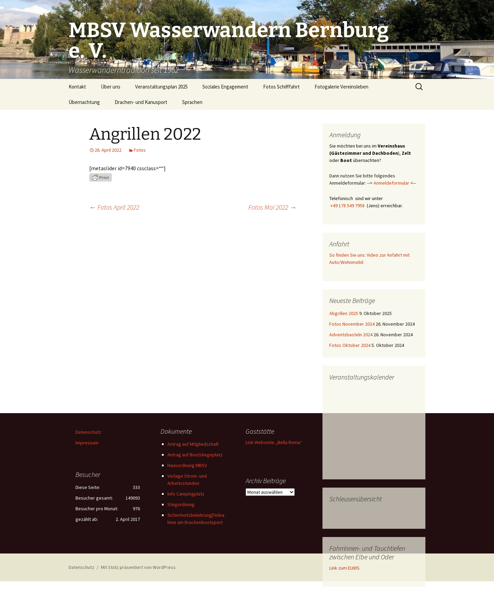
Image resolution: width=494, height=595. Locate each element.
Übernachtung (84, 102)
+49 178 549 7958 (347, 205)
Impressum (86, 443)
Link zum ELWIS (344, 568)
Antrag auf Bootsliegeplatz (195, 455)
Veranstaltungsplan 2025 (161, 86)
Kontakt (77, 86)
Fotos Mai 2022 (272, 207)
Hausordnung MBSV (187, 465)
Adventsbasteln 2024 (351, 334)
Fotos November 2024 (352, 324)
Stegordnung (181, 504)
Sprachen (192, 102)
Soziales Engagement (225, 86)
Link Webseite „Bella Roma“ (274, 442)
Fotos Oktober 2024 (349, 345)
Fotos (140, 150)
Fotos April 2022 (114, 207)
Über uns (110, 86)
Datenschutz (88, 432)
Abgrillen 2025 (343, 313)
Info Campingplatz (185, 494)
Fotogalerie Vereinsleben (341, 86)
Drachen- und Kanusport (141, 102)
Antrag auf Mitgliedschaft (193, 444)
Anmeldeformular (391, 183)
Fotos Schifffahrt (281, 86)
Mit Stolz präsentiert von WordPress (138, 567)
